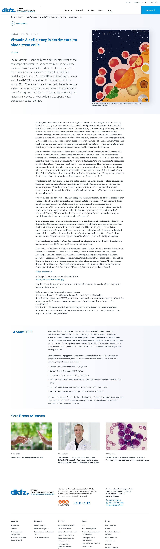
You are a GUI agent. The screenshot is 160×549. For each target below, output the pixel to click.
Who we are (15, 525)
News (107, 521)
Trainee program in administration (88, 538)
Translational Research (66, 535)
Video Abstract (43, 272)
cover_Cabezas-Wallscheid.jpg (50, 279)
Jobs (83, 525)
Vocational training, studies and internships (91, 533)
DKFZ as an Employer (89, 528)
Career (84, 521)
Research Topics (39, 525)
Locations (14, 528)
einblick (108, 544)
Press (144, 2)
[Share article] (14, 52)
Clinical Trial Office (64, 528)
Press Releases (110, 525)
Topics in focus (110, 541)
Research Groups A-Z (41, 528)
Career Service (87, 546)
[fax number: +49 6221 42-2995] (115, 503)
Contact (136, 2)
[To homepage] (19, 10)
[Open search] (156, 2)
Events (107, 528)
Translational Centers (41, 537)
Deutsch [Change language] (128, 2)
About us (14, 521)
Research (38, 521)
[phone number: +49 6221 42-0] (115, 500)
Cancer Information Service (67, 532)
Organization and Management (16, 533)
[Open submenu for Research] (79, 10)
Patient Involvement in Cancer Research (66, 539)
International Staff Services (91, 543)
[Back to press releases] (19, 23)
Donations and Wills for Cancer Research (18, 538)
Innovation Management (66, 525)
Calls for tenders (111, 537)
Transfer (61, 521)
